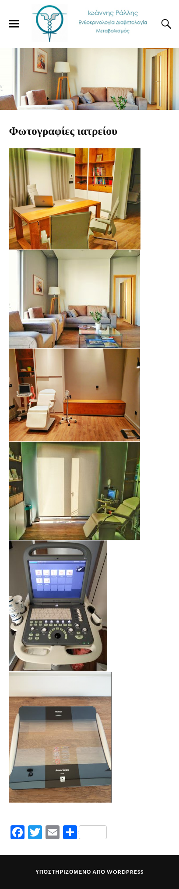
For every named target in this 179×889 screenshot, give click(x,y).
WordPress (125, 871)
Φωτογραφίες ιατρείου (63, 130)
